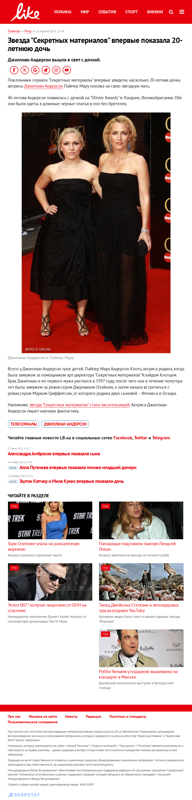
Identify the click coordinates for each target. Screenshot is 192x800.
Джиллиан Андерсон (43, 86)
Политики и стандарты (127, 716)
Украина (62, 11)
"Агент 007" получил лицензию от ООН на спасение (47, 607)
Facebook (123, 438)
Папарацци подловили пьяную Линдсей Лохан (137, 546)
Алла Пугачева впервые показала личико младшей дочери (72, 467)
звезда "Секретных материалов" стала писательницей (79, 404)
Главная (14, 31)
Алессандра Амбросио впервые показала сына (54, 454)
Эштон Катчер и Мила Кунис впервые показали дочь (66, 481)
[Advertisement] (46, 661)
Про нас (14, 716)
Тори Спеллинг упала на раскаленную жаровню (43, 546)
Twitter (140, 438)
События (107, 11)
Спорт (131, 11)
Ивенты (71, 716)
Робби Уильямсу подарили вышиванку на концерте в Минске (138, 674)
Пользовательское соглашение (32, 722)
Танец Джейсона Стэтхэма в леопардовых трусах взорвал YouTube (138, 607)
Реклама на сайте (43, 716)
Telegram (161, 438)
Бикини (155, 11)
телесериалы (23, 424)
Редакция (93, 716)
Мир (85, 11)
